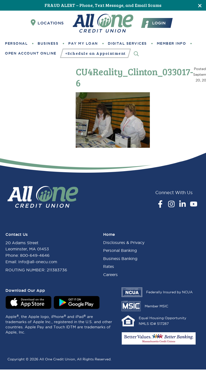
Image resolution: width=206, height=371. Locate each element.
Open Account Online (30, 53)
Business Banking (120, 258)
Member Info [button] (171, 43)
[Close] (200, 5)
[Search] (136, 53)
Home (109, 234)
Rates (108, 266)
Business (48, 43)
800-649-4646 (34, 255)
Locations (47, 23)
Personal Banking (120, 250)
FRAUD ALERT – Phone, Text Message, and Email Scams (103, 5)
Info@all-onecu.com (37, 262)
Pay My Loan (83, 43)
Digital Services (127, 43)
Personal (16, 43)
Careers (110, 274)
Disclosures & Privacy (123, 242)
